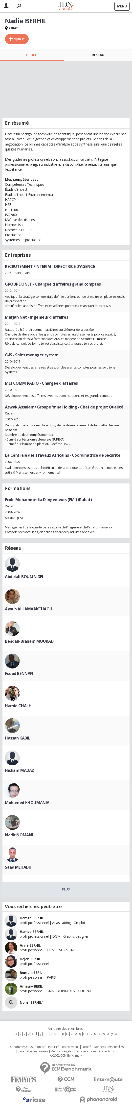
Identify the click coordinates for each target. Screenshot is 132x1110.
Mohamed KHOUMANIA (27, 802)
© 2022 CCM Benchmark (66, 1055)
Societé (86, 1047)
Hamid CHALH (18, 705)
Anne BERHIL (30, 945)
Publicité (53, 1047)
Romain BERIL (31, 972)
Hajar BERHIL (30, 959)
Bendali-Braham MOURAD (29, 641)
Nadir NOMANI (19, 835)
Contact (40, 1047)
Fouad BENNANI (20, 673)
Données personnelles (109, 1047)
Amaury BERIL (31, 986)
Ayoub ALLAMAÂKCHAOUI (29, 609)
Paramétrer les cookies (33, 1051)
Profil (31, 54)
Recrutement (70, 1047)
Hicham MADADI (20, 770)
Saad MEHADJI (18, 867)
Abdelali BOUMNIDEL (24, 576)
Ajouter (19, 38)
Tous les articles (85, 1051)
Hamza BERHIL (32, 918)
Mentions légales (61, 1051)
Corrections (106, 1051)
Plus (66, 889)
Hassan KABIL (17, 738)
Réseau (98, 54)
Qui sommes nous (20, 1047)
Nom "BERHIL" (31, 1002)
